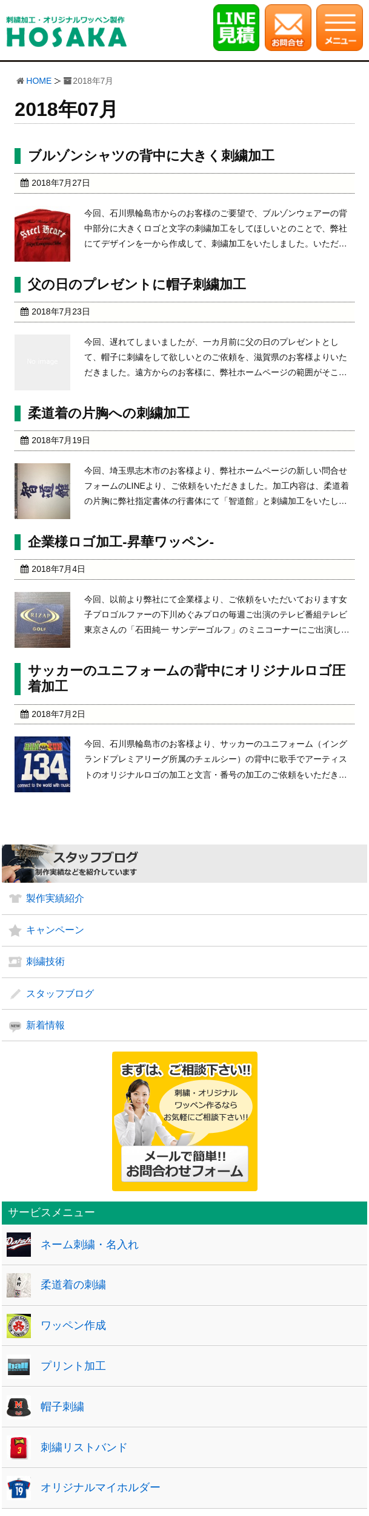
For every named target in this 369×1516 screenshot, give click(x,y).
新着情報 (45, 1025)
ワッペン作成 (73, 1325)
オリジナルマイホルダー (101, 1487)
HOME (39, 81)
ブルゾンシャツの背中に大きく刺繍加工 (151, 155)
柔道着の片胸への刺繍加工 (109, 413)
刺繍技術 (45, 961)
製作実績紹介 (55, 898)
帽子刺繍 (62, 1407)
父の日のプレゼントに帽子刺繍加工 (137, 284)
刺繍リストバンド (84, 1447)
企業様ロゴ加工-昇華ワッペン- (121, 541)
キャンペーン (55, 930)
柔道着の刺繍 (73, 1285)
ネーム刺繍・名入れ (90, 1245)
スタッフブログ (60, 993)
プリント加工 (73, 1366)
